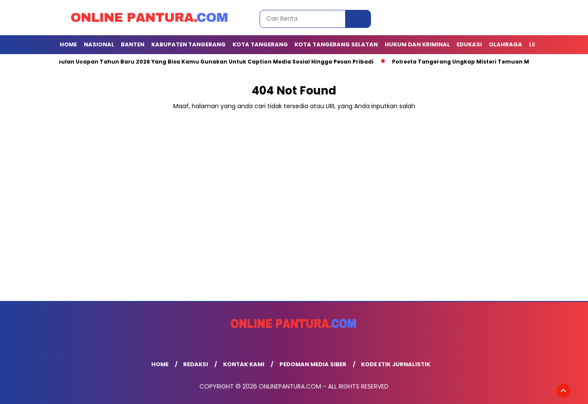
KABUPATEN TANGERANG (188, 44)
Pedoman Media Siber (312, 364)
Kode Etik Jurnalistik (395, 364)
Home (68, 44)
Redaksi (195, 364)
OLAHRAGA (505, 44)
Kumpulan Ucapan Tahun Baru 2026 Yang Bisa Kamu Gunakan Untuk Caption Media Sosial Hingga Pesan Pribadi (210, 61)
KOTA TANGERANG (260, 44)
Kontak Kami (243, 364)
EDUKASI (469, 44)
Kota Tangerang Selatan (336, 44)
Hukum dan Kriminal (417, 44)
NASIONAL (99, 44)
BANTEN (132, 44)
